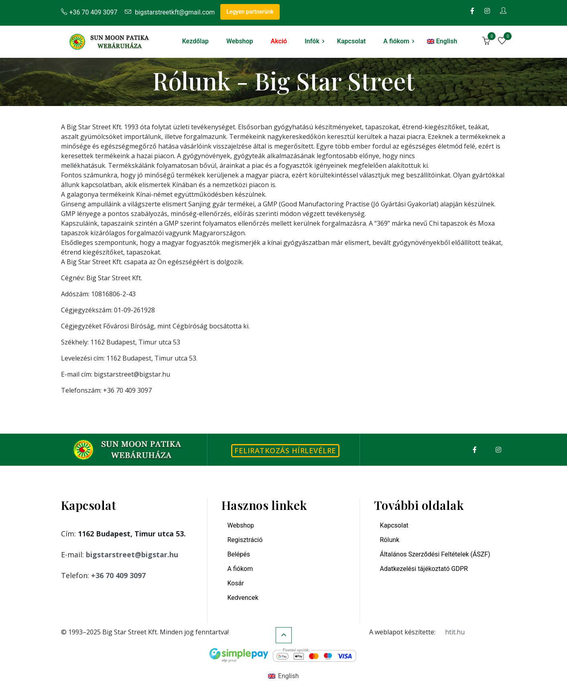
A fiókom (396, 41)
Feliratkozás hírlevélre (285, 450)
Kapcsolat (351, 41)
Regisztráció (245, 540)
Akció (279, 41)
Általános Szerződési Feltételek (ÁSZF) (435, 554)
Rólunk (390, 540)
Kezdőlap (195, 41)
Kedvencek (243, 597)
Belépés (239, 554)
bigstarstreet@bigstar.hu (132, 554)
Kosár (236, 583)
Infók (312, 41)
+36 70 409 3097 (89, 12)
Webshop (239, 41)
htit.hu (455, 632)
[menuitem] (442, 41)
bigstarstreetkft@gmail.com (170, 12)
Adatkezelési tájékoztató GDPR (424, 569)
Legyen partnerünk (250, 11)
